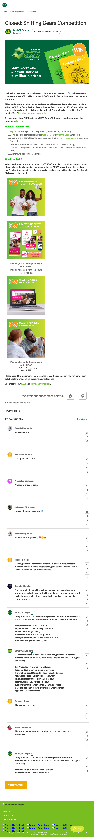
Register (14, 131)
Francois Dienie (22, 560)
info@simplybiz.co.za (66, 138)
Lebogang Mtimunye (24, 507)
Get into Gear (48, 135)
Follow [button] (37, 31)
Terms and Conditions (40, 384)
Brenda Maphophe (23, 428)
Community (7, 11)
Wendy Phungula (23, 727)
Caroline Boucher (23, 586)
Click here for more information (32, 113)
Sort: (82, 419)
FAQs (23, 384)
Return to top (12, 411)
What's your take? (15, 785)
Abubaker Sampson (24, 481)
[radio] (70, 396)
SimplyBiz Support (21, 30)
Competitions (18, 11)
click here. (19, 121)
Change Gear (63, 135)
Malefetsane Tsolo (23, 455)
